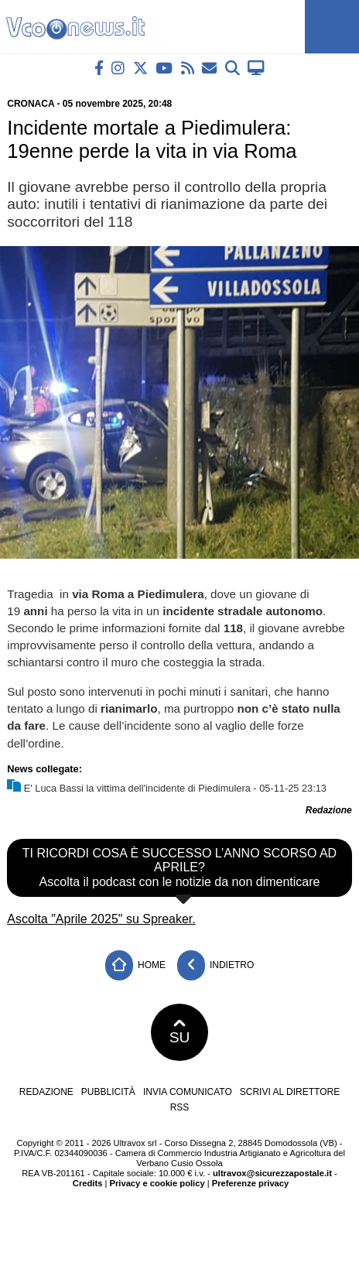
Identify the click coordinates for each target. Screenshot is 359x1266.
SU (179, 1032)
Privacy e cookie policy (157, 1183)
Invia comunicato (187, 1091)
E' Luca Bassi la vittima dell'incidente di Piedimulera (137, 788)
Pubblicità (108, 1091)
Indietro (216, 965)
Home (135, 965)
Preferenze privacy (250, 1183)
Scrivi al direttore (290, 1091)
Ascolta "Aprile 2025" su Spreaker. (101, 919)
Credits (88, 1183)
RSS (180, 1107)
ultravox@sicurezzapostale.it (272, 1173)
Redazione (46, 1091)
